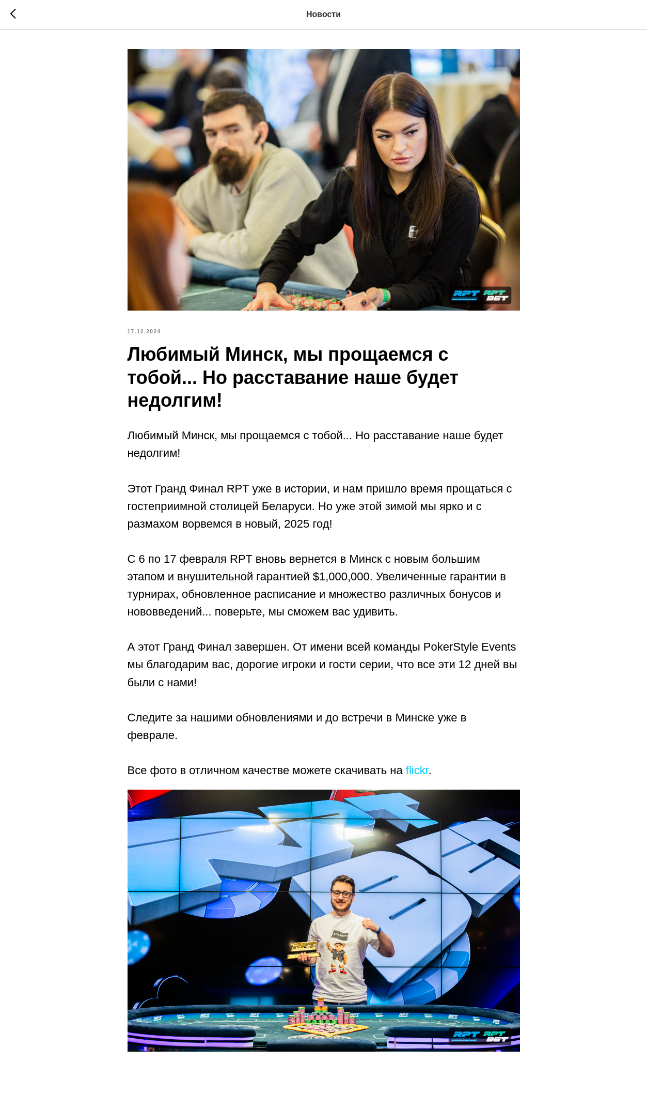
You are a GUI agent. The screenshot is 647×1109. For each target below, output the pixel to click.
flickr (417, 770)
